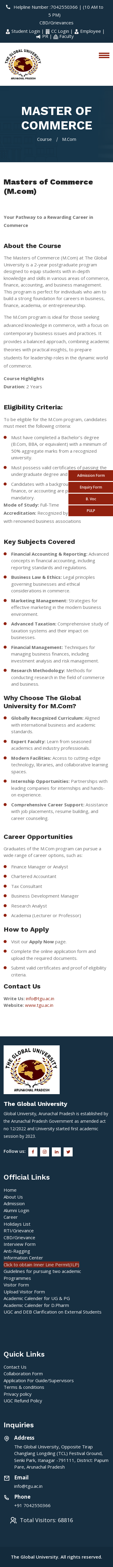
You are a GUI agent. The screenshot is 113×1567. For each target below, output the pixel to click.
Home (10, 1190)
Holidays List (17, 1224)
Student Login (23, 31)
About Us (13, 1197)
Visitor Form (16, 1285)
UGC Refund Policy (23, 1401)
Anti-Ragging (17, 1251)
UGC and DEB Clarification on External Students (53, 1312)
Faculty (63, 36)
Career (11, 1217)
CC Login (57, 31)
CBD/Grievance (19, 1237)
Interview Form (20, 1244)
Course (44, 139)
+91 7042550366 (32, 1505)
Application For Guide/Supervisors (39, 1380)
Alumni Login (16, 1210)
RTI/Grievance (19, 1230)
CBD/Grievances (56, 23)
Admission (14, 1203)
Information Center (23, 1258)
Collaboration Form (23, 1373)
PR (42, 36)
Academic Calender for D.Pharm (36, 1305)
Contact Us (15, 1367)
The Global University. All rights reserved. (56, 1557)
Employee (88, 31)
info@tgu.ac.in (40, 998)
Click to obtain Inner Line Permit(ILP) (41, 1264)
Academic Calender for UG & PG (37, 1298)
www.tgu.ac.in (39, 1005)
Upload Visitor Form (24, 1292)
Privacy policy (18, 1394)
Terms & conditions (24, 1387)
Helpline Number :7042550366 (42, 7)
